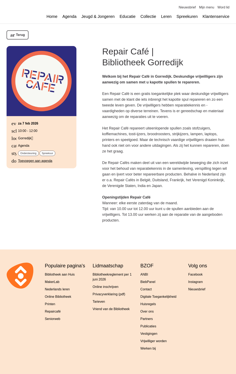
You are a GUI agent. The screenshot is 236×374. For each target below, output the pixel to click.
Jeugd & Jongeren (98, 16)
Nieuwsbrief (187, 7)
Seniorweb (52, 319)
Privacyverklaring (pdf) (109, 294)
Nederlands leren (57, 289)
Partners (146, 319)
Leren (166, 16)
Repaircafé (53, 311)
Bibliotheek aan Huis (60, 274)
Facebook (195, 274)
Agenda (69, 16)
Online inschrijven (105, 287)
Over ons (147, 311)
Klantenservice (216, 16)
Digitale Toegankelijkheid (158, 296)
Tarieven (99, 301)
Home (52, 16)
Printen (50, 304)
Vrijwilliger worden (153, 341)
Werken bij (148, 348)
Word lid (223, 7)
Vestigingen (148, 333)
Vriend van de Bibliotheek (111, 309)
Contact (146, 289)
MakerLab (52, 282)
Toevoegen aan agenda (35, 161)
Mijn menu (206, 7)
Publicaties (148, 326)
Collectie (148, 16)
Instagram (195, 282)
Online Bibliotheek (58, 296)
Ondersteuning (28, 153)
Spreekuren (186, 16)
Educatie (128, 16)
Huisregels (148, 304)
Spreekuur (47, 153)
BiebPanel (147, 282)
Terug (20, 35)
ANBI (144, 274)
